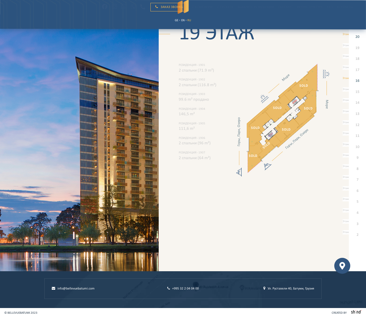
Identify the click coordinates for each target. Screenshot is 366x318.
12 (354, 125)
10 (354, 147)
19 (354, 48)
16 (354, 81)
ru (31, 23)
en (24, 23)
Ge (17, 23)
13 (354, 114)
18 (354, 59)
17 (354, 70)
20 (354, 37)
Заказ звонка (169, 7)
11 (354, 136)
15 (354, 92)
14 (354, 103)
